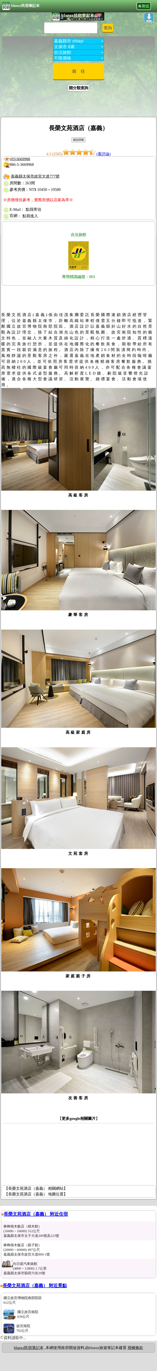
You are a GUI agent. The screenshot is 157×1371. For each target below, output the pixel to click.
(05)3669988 (20, 159)
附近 (145, 6)
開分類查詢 (78, 88)
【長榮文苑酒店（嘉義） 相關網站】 (35, 1188)
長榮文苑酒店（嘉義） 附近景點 (35, 1285)
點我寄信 (33, 209)
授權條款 (135, 1348)
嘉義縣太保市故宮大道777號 (35, 176)
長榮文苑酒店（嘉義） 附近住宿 (36, 1214)
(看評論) (103, 154)
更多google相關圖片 (79, 1118)
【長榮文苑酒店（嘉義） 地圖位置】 (35, 1194)
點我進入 (30, 216)
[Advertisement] (78, 105)
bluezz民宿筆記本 (21, 6)
